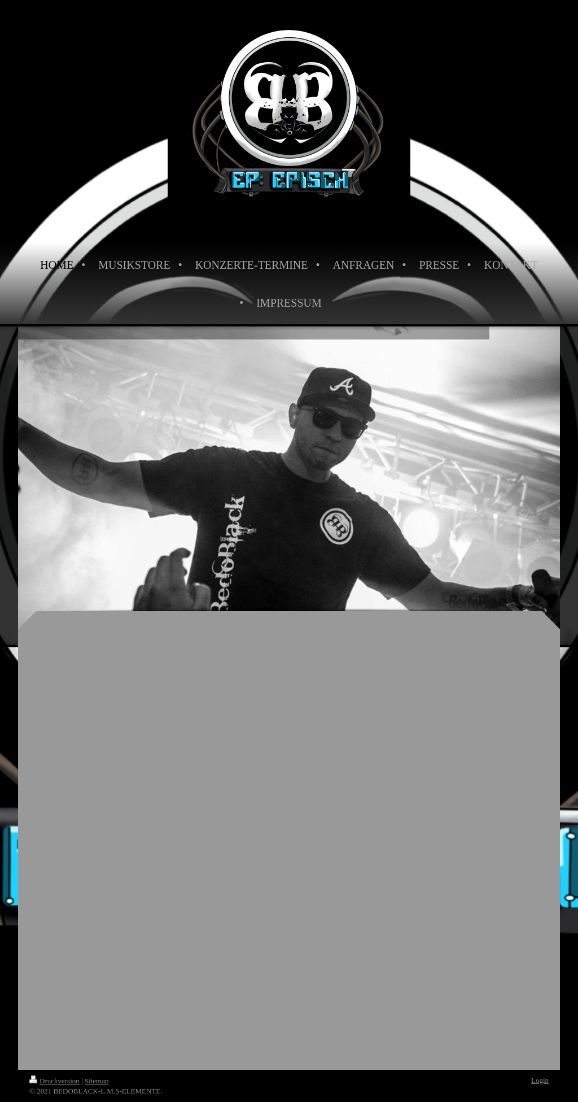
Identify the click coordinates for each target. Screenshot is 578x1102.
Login (540, 1080)
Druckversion (54, 1081)
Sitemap (97, 1081)
